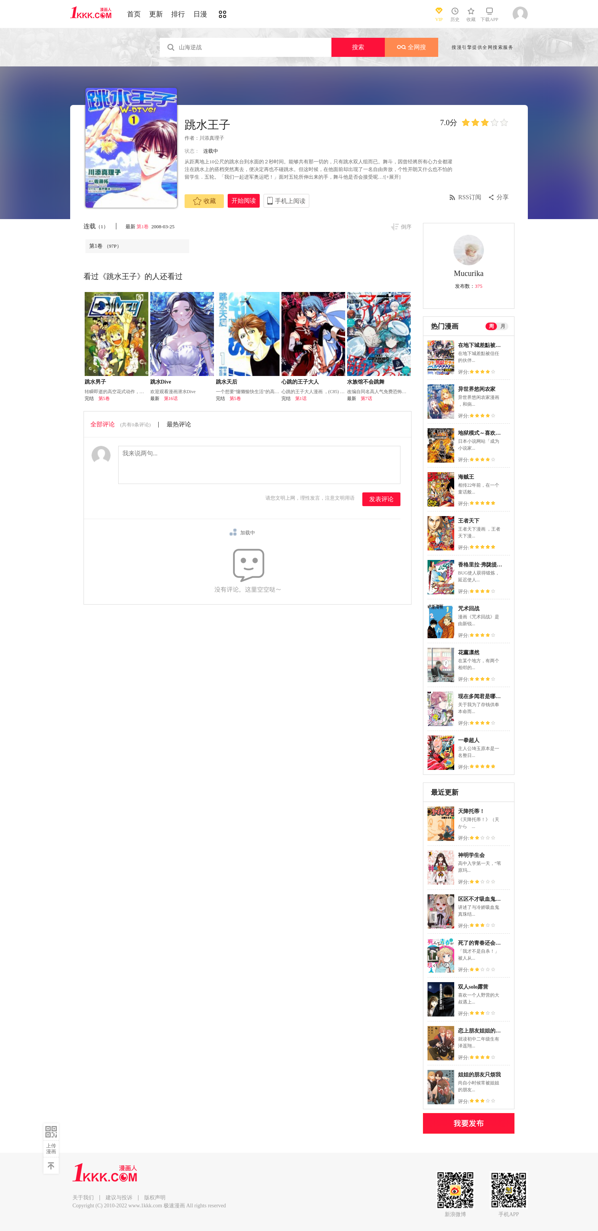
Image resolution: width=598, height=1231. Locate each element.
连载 (96, 226)
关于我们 (83, 1197)
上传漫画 (51, 1148)
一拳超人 (468, 740)
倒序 (406, 227)
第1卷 (143, 226)
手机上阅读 (290, 201)
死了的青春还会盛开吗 (484, 943)
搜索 (358, 47)
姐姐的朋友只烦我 (479, 1075)
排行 (178, 14)
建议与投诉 (119, 1197)
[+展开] (392, 177)
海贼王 (466, 477)
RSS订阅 (469, 197)
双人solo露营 (473, 987)
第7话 (366, 398)
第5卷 (104, 398)
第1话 (301, 398)
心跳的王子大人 (300, 382)
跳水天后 (226, 382)
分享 (503, 197)
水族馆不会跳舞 (365, 382)
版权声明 (155, 1197)
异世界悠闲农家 (476, 389)
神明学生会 (471, 855)
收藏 (204, 201)
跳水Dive (160, 382)
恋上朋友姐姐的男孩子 (484, 1031)
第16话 (171, 398)
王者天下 (468, 521)
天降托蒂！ (471, 811)
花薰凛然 (468, 652)
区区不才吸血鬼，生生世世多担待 (498, 899)
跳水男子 (95, 382)
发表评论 (381, 499)
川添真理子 (211, 138)
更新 (156, 14)
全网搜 (411, 47)
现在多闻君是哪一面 (482, 696)
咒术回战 (468, 608)
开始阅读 (243, 200)
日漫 (200, 14)
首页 (134, 14)
